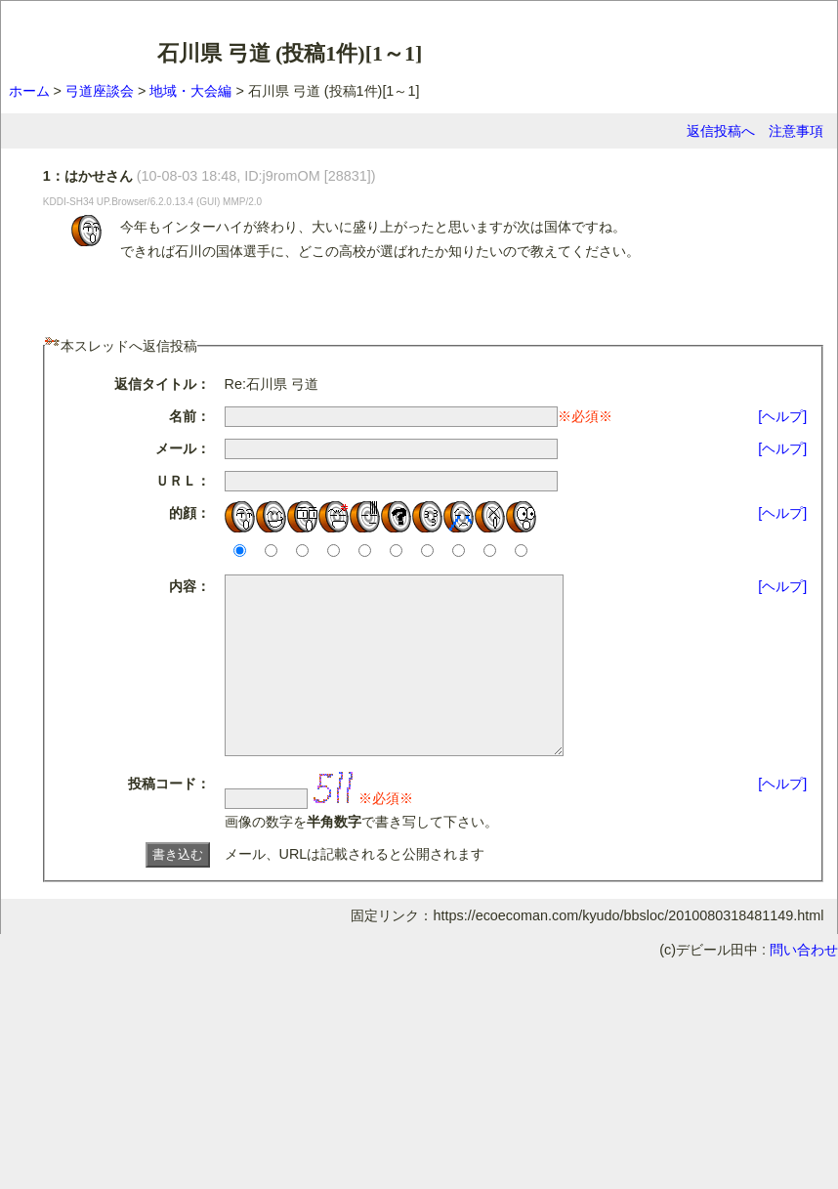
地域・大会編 (190, 91)
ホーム (29, 91)
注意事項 (796, 131)
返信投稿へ (721, 131)
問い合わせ (804, 985)
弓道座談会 (99, 91)
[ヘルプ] (782, 416)
